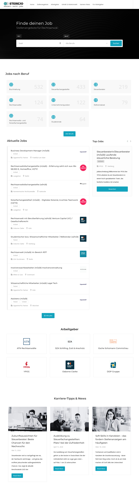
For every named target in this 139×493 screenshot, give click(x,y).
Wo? (18, 36)
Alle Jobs (48, 315)
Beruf (66, 36)
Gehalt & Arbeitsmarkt (69, 4)
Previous (127, 141)
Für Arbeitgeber (98, 4)
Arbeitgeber (55, 4)
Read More (17, 476)
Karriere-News (85, 4)
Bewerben (112, 189)
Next (130, 141)
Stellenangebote (42, 4)
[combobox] (87, 43)
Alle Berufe (69, 134)
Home (32, 4)
